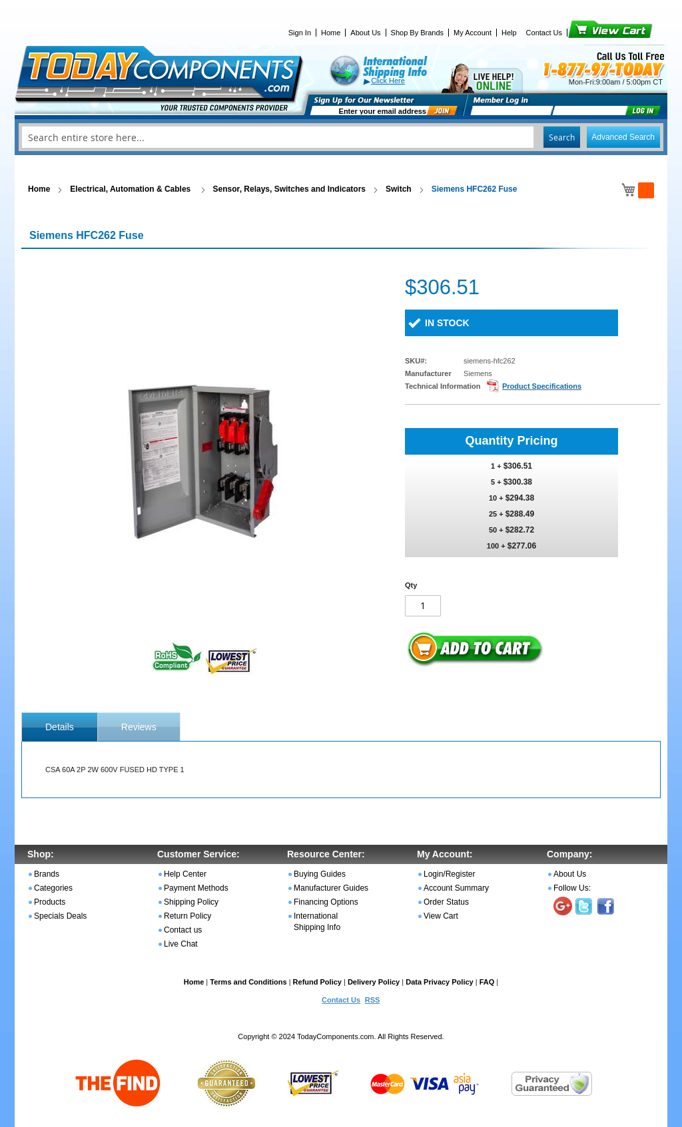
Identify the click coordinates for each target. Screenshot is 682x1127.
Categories (53, 888)
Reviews (139, 727)
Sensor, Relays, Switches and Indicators (289, 189)
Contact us (183, 930)
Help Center (185, 874)
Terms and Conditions (248, 982)
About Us (365, 33)
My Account (473, 33)
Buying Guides (320, 874)
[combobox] (341, 137)
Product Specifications (541, 386)
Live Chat (181, 944)
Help (509, 33)
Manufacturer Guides (331, 888)
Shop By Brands (417, 33)
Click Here (388, 81)
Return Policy (187, 916)
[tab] (59, 727)
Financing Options (326, 902)
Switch (399, 189)
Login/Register (449, 874)
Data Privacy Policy (440, 982)
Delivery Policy (374, 982)
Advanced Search (623, 137)
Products (49, 902)
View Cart (587, 33)
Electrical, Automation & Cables (131, 189)
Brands (46, 874)
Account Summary (456, 888)
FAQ (487, 982)
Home (330, 33)
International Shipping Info (317, 921)
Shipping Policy (191, 902)
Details (59, 727)
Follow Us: (572, 888)
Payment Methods (196, 888)
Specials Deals (60, 916)
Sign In (299, 33)
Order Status (446, 902)
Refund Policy (317, 982)
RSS (372, 1000)
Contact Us (544, 33)
